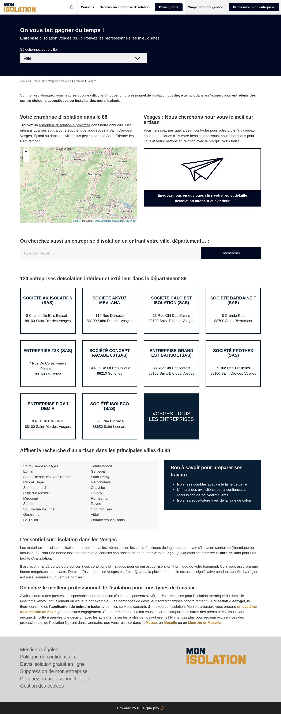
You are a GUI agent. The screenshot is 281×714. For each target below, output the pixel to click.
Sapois (28, 504)
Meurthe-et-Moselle (204, 623)
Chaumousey (101, 509)
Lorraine (79, 81)
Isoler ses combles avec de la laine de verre (212, 484)
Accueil (24, 81)
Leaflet (76, 221)
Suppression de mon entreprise (54, 671)
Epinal (28, 471)
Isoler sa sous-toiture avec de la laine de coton (214, 500)
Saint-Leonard (34, 488)
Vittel (95, 515)
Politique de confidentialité (48, 657)
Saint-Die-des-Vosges (40, 466)
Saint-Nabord (101, 466)
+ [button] (26, 152)
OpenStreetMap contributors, (110, 221)
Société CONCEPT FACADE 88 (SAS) (109, 353)
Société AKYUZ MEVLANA (110, 300)
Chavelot (98, 488)
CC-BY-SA (130, 221)
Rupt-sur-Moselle (36, 493)
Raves (96, 504)
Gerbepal (98, 471)
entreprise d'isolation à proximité (64, 125)
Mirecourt (30, 498)
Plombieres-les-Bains (108, 520)
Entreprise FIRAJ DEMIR (48, 406)
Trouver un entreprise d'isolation (51, 81)
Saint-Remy (100, 477)
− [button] (26, 158)
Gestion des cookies (42, 686)
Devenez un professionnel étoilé (54, 678)
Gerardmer (32, 515)
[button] (87, 7)
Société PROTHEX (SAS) (233, 353)
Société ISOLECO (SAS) (109, 406)
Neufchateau (101, 482)
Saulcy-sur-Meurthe (39, 509)
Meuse (151, 623)
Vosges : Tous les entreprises (171, 416)
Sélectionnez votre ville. (39, 50)
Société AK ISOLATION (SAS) (47, 300)
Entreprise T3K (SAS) (47, 350)
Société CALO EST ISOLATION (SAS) (171, 300)
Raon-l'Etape (33, 482)
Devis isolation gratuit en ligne (52, 664)
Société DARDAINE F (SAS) (233, 300)
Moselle (170, 623)
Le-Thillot (30, 520)
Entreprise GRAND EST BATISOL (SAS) (171, 353)
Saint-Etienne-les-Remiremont (47, 477)
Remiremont (100, 498)
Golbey (96, 493)
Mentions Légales (39, 649)
